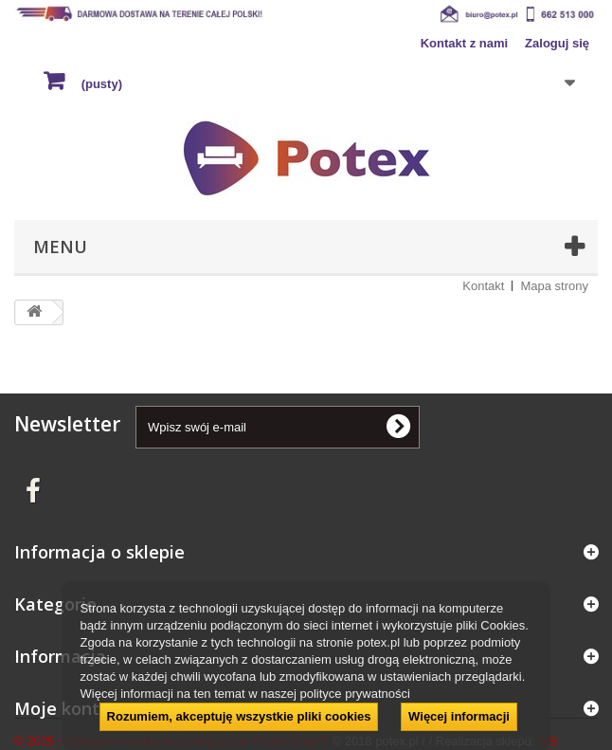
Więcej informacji (459, 716)
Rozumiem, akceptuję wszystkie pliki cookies (239, 716)
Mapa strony (554, 286)
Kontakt (483, 286)
